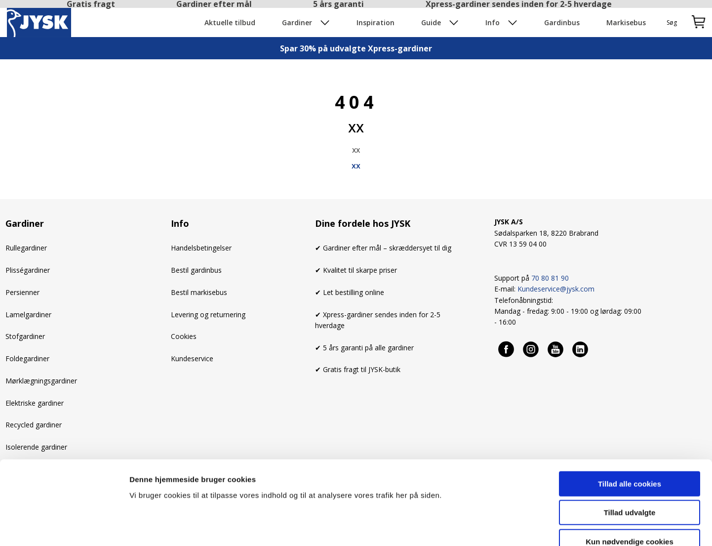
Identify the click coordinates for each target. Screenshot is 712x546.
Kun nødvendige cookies (629, 483)
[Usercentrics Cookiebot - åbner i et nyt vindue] (64, 526)
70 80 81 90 (550, 278)
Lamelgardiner (28, 314)
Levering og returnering (208, 314)
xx (356, 165)
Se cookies (512, 526)
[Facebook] (506, 349)
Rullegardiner (26, 247)
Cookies (184, 336)
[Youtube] (556, 349)
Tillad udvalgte (630, 454)
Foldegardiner (27, 358)
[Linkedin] (581, 349)
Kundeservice (192, 358)
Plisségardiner (27, 270)
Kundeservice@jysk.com (555, 289)
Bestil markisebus (199, 292)
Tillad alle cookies (629, 425)
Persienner (22, 292)
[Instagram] (531, 349)
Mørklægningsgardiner (41, 380)
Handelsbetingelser (201, 247)
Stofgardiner (25, 336)
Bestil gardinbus (196, 270)
